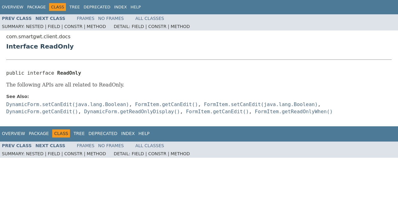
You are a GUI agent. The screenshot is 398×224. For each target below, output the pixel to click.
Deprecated (97, 7)
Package (36, 7)
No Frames (111, 18)
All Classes (149, 18)
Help (136, 7)
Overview (12, 7)
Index (120, 7)
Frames (86, 18)
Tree (74, 7)
